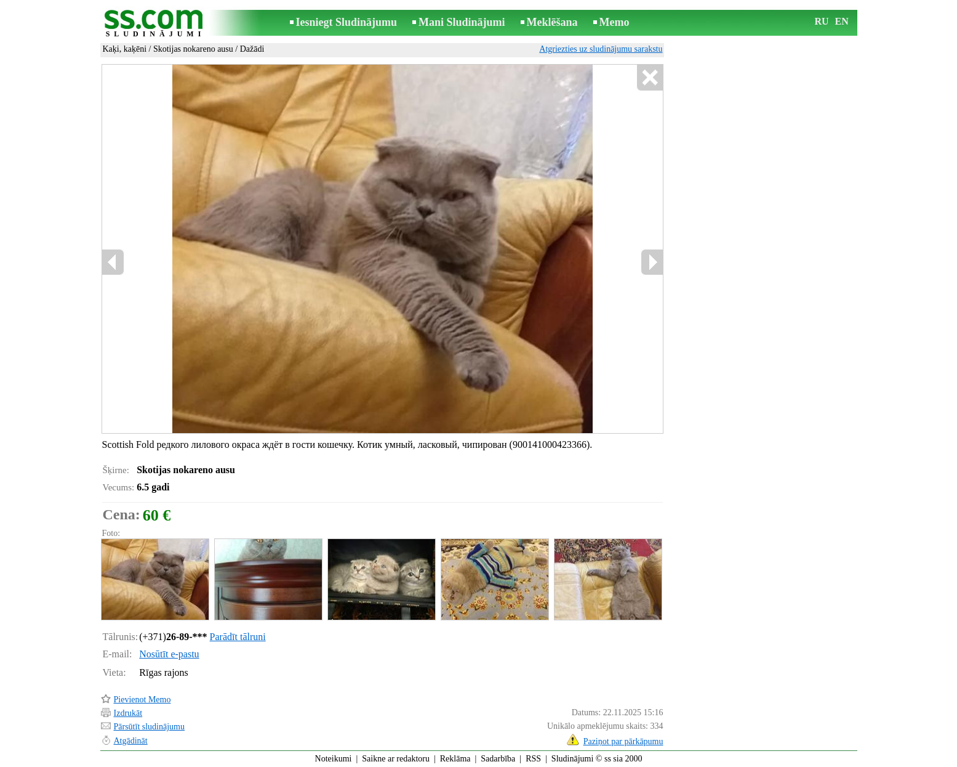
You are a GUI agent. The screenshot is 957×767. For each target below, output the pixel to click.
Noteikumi (333, 758)
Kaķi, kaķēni (125, 49)
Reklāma (455, 758)
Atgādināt (131, 740)
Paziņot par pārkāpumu (623, 741)
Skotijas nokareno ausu (193, 49)
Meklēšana (552, 22)
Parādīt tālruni (238, 636)
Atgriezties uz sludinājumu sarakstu (600, 49)
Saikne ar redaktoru (396, 758)
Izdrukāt (128, 713)
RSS (533, 758)
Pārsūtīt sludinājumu (149, 726)
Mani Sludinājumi (461, 22)
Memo (614, 22)
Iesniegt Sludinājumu (347, 22)
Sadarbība (498, 758)
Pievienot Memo (142, 699)
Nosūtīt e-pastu (169, 654)
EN (842, 21)
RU (822, 21)
